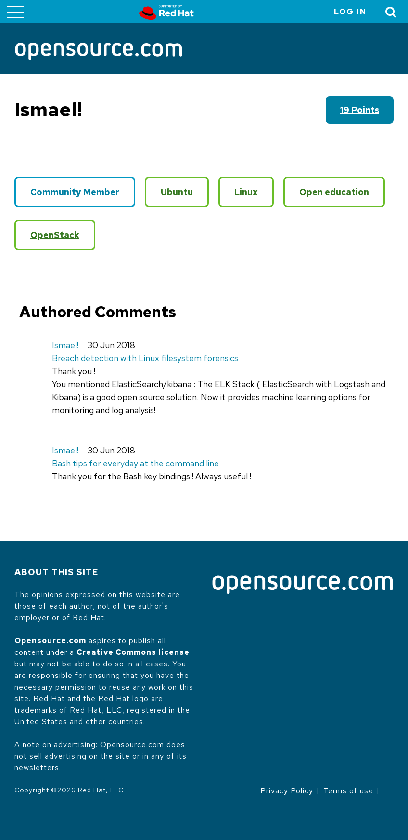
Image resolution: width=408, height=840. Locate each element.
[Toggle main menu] (15, 11)
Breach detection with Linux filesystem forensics (145, 358)
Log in (350, 12)
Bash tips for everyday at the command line (135, 463)
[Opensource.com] (98, 52)
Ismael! (65, 345)
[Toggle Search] (391, 12)
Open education (334, 192)
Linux (246, 192)
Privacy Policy (286, 791)
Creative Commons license (133, 652)
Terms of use (348, 791)
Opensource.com (50, 641)
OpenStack (54, 234)
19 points (359, 109)
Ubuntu (177, 192)
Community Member (74, 192)
